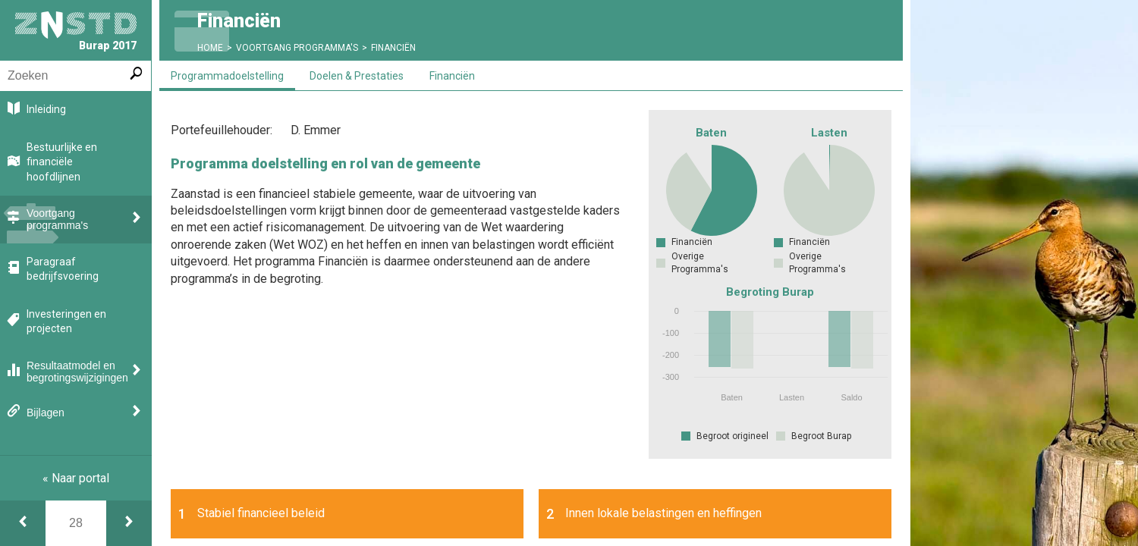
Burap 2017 (76, 31)
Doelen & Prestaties (357, 76)
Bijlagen (45, 412)
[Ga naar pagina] (76, 523)
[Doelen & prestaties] (129, 523)
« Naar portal (75, 478)
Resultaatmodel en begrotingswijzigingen (77, 371)
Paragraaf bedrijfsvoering (63, 269)
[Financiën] (23, 523)
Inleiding (46, 109)
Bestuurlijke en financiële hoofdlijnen (62, 162)
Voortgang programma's (57, 219)
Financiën (393, 47)
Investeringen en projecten (66, 321)
